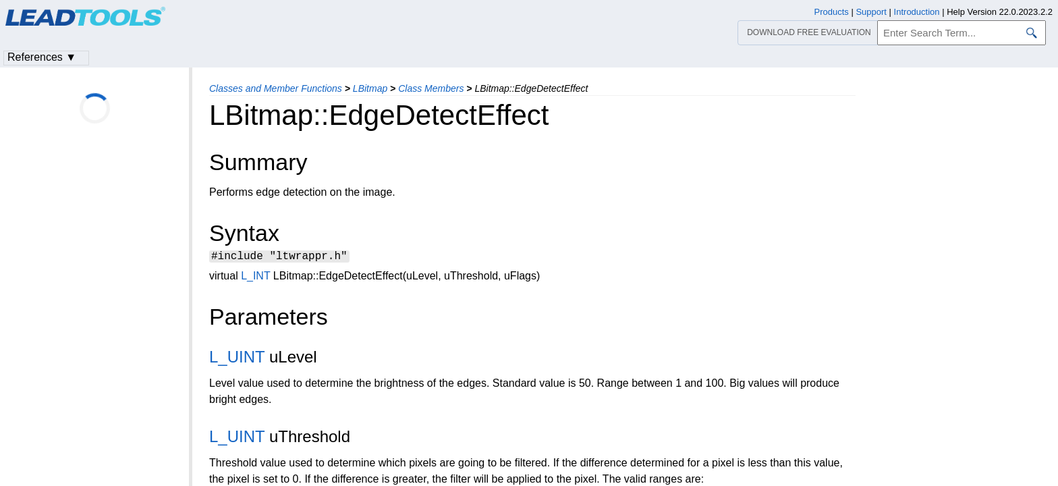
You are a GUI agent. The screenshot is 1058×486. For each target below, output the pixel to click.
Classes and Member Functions (275, 88)
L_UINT (236, 359)
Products (831, 12)
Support (871, 12)
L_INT (255, 278)
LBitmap (370, 88)
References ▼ (41, 57)
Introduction (917, 12)
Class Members (431, 88)
